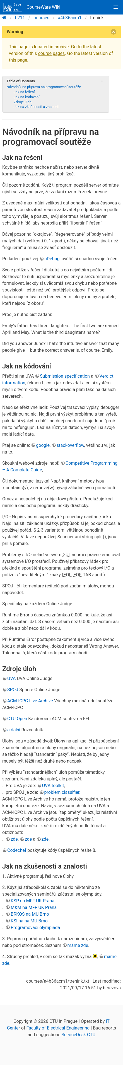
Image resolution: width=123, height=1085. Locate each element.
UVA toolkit (53, 785)
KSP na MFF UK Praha (32, 900)
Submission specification (65, 376)
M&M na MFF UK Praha (34, 907)
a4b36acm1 (70, 17)
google (43, 445)
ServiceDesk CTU (78, 1034)
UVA (11, 678)
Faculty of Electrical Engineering (58, 1028)
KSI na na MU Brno (29, 921)
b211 (20, 17)
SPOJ (12, 689)
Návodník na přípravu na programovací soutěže (43, 87)
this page (18, 60)
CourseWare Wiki (31, 7)
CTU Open (17, 718)
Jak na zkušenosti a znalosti (36, 107)
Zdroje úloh (23, 102)
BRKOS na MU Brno (30, 914)
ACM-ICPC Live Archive (30, 700)
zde (14, 839)
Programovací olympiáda (35, 927)
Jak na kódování (26, 97)
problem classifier (61, 792)
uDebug (52, 258)
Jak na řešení (24, 92)
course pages (51, 53)
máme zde (77, 945)
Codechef (16, 850)
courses (41, 17)
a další (13, 729)
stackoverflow (70, 445)
